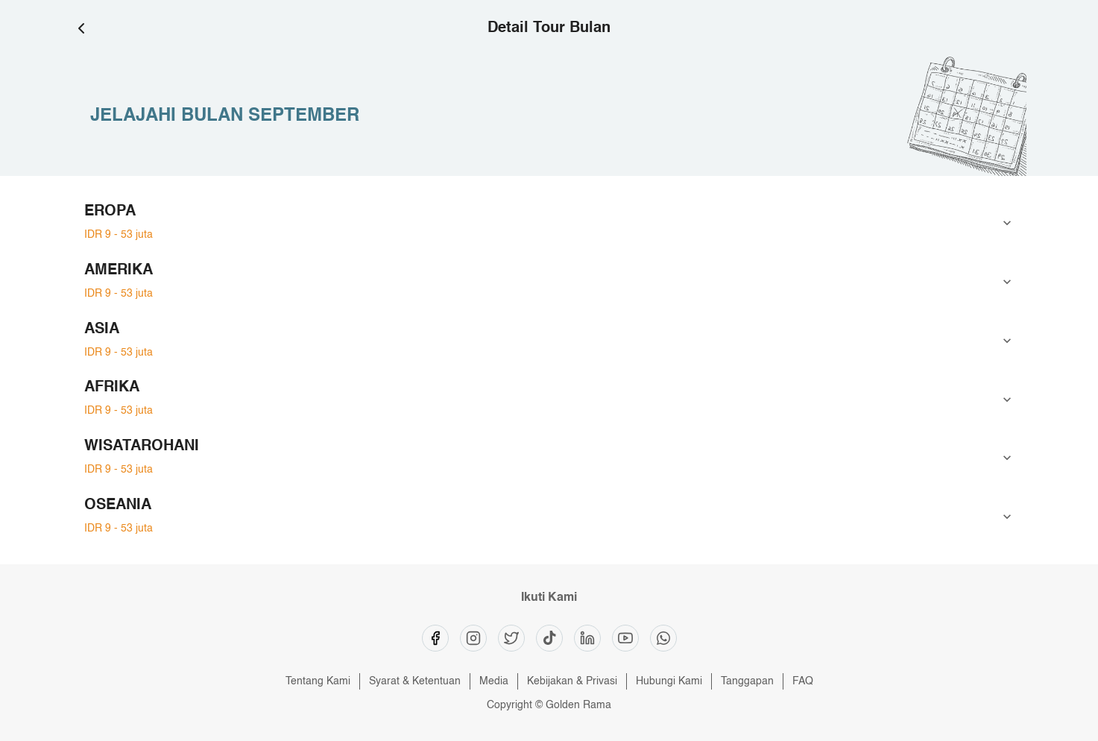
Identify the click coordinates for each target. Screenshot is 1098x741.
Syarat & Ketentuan (415, 681)
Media (493, 681)
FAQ (802, 681)
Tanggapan (747, 681)
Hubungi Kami (669, 681)
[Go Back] (87, 28)
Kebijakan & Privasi (572, 681)
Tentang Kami (317, 681)
